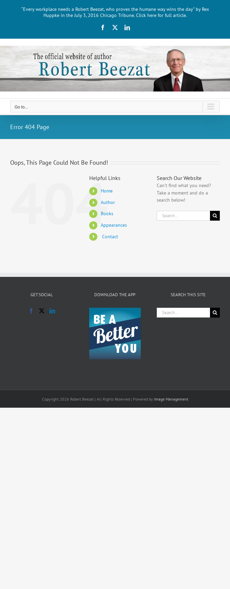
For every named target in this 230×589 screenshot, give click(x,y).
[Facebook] (31, 310)
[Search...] (183, 216)
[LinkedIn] (52, 310)
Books (107, 213)
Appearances (114, 225)
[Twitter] (41, 310)
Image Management (171, 399)
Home (107, 191)
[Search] (215, 216)
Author (108, 202)
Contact (109, 236)
